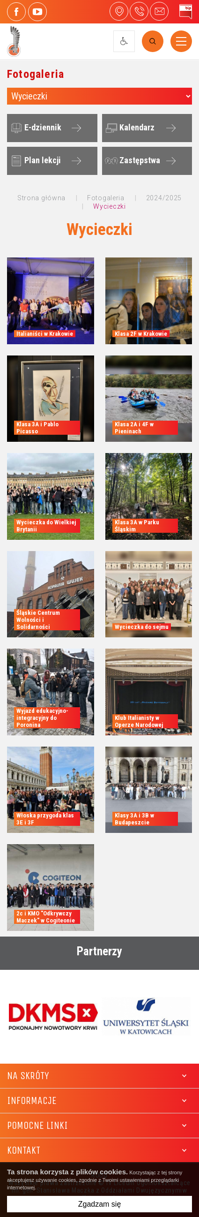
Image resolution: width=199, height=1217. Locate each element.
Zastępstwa (131, 160)
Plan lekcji (34, 160)
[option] (53, 1016)
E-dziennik (34, 128)
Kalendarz (129, 128)
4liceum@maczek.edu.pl (159, 11)
